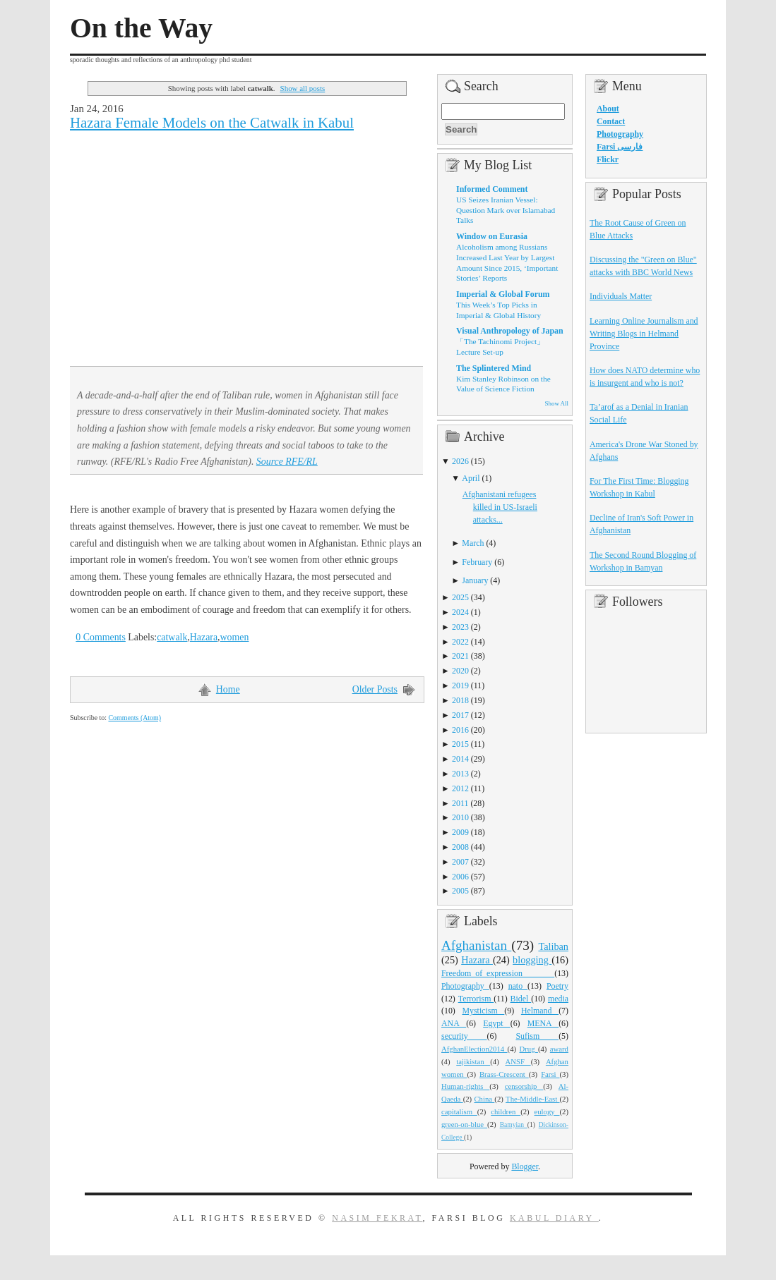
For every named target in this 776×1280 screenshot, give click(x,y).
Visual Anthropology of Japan (509, 331)
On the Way (141, 28)
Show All (556, 403)
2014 (460, 759)
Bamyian (513, 1124)
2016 (460, 730)
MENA (543, 1023)
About (608, 109)
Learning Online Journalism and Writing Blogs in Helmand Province (644, 333)
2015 (460, 744)
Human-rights (465, 1086)
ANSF (518, 1061)
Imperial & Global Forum (502, 294)
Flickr (608, 159)
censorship (524, 1086)
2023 (460, 627)
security (464, 1036)
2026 (460, 461)
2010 (460, 817)
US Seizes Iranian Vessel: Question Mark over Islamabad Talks (505, 209)
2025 (460, 597)
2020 (460, 671)
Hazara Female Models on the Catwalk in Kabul (212, 122)
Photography (465, 986)
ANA (453, 1023)
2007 (460, 862)
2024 (460, 612)
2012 (460, 788)
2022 (460, 642)
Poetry (557, 986)
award (559, 1048)
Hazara (203, 637)
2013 (460, 774)
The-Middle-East (532, 1099)
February (477, 562)
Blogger (524, 1166)
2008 (460, 847)
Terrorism (476, 999)
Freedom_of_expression (497, 973)
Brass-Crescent (504, 1074)
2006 (460, 877)
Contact (611, 121)
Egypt (497, 1023)
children (505, 1111)
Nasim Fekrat (377, 1218)
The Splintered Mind (493, 368)
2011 (460, 803)
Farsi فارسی (620, 147)
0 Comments (101, 637)
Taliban (553, 946)
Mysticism (483, 1011)
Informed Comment (491, 189)
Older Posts (375, 689)
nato (517, 986)
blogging (532, 959)
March (473, 543)
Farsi (550, 1074)
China (484, 1099)
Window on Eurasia (491, 236)
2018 (460, 700)
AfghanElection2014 (474, 1048)
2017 (460, 715)
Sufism (537, 1036)
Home (228, 689)
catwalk (172, 637)
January (475, 580)
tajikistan (473, 1061)
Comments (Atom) (134, 717)
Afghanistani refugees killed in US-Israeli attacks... (499, 507)
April (470, 478)
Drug (529, 1048)
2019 (460, 685)
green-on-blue (464, 1124)
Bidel (521, 999)
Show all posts (303, 88)
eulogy (547, 1111)
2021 (460, 656)
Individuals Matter (621, 296)
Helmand (540, 1011)
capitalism (459, 1111)
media (558, 999)
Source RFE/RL (287, 461)
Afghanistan (476, 945)
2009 (460, 832)
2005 (460, 891)
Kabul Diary (554, 1218)
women (234, 637)
